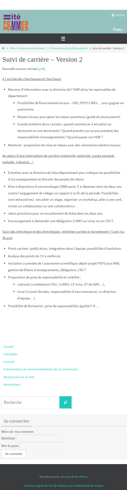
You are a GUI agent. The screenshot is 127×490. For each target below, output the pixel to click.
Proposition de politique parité (68, 48)
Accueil (8, 346)
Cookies (98, 486)
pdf (41, 68)
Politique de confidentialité (73, 486)
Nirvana (66, 477)
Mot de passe (10, 446)
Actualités (10, 354)
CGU (50, 486)
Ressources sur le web (19, 377)
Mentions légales (34, 486)
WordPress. (81, 477)
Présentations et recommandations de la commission (41, 369)
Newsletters (12, 384)
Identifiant (8, 438)
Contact (9, 361)
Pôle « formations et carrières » (28, 48)
